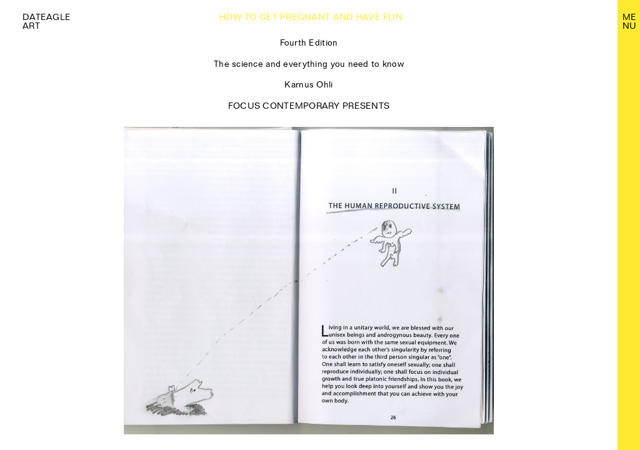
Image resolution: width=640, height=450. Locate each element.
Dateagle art (46, 21)
